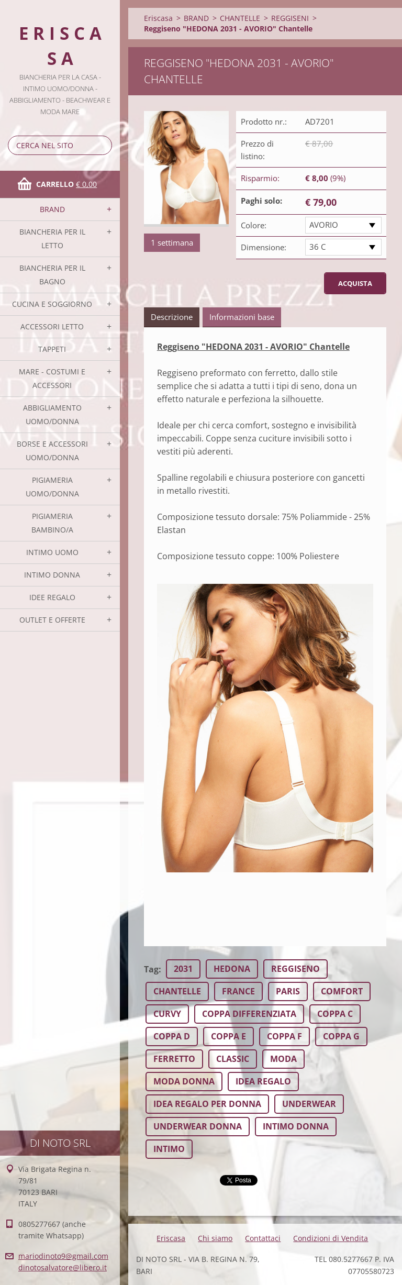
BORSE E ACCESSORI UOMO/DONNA (52, 450)
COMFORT (342, 991)
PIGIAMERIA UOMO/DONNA (52, 487)
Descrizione (172, 317)
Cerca (102, 145)
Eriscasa (158, 18)
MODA (283, 1059)
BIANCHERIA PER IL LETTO (52, 238)
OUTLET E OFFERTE (52, 620)
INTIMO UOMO (52, 552)
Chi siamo (215, 1238)
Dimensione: (263, 247)
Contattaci (263, 1238)
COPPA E (228, 1036)
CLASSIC (232, 1059)
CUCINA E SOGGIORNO (52, 304)
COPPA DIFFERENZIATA (249, 1014)
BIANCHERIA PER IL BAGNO (52, 274)
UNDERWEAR (309, 1104)
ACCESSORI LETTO (52, 326)
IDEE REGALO (52, 597)
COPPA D (171, 1036)
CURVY (167, 1014)
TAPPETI (52, 349)
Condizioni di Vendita (330, 1238)
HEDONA (232, 968)
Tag (151, 969)
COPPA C (335, 1014)
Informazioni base (241, 317)
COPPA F (284, 1036)
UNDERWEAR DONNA (197, 1126)
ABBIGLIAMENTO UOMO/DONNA (52, 414)
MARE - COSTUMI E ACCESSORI (52, 378)
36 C (317, 246)
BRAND (52, 209)
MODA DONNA (184, 1081)
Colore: (253, 225)
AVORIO (323, 224)
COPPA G (341, 1036)
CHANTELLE (240, 18)
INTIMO (169, 1149)
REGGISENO (295, 968)
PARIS (288, 991)
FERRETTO (174, 1059)
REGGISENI (290, 18)
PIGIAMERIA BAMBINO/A (52, 523)
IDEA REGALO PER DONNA (207, 1104)
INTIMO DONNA (52, 575)
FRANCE (238, 991)
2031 (183, 968)
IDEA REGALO (263, 1081)
